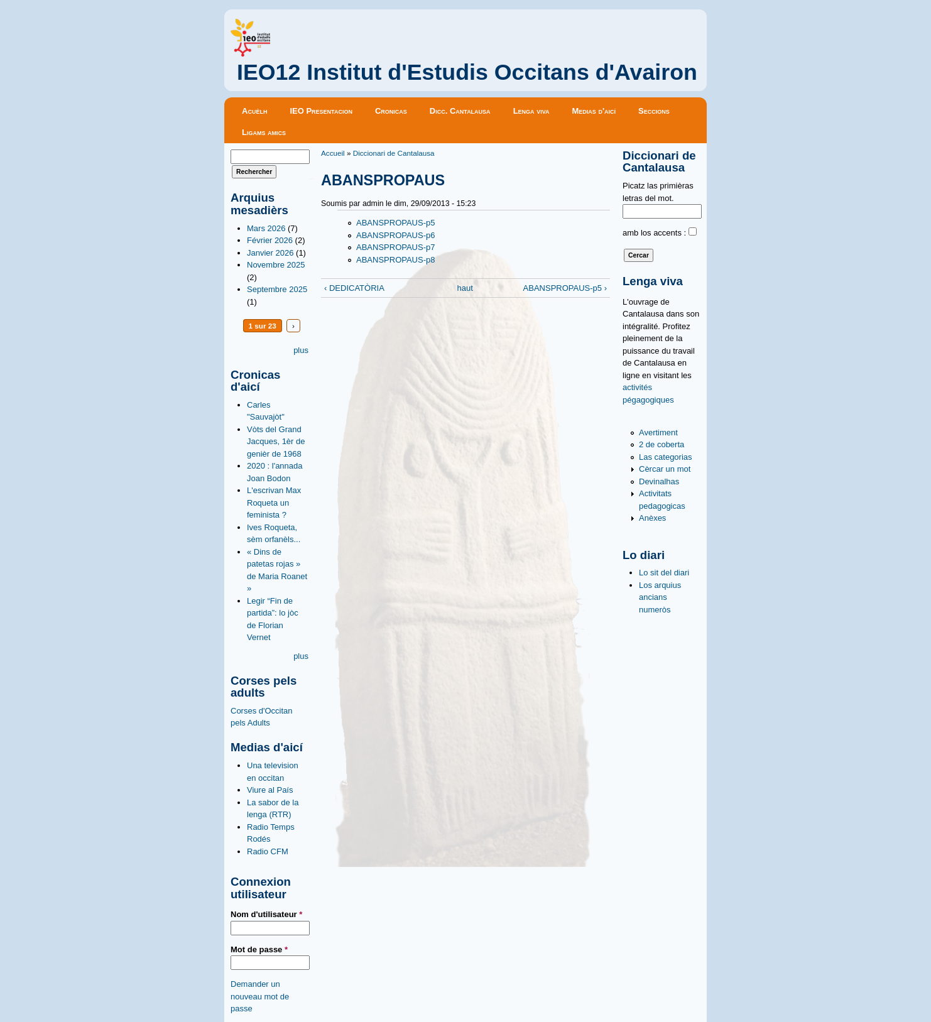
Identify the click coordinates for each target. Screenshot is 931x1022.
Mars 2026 (266, 228)
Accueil (333, 153)
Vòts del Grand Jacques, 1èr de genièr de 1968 (276, 442)
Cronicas (391, 111)
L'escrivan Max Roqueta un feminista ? (274, 502)
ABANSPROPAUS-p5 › (565, 288)
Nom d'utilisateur (266, 914)
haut (463, 288)
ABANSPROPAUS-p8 (395, 259)
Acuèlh (254, 111)
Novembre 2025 (276, 264)
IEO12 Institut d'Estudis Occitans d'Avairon (467, 72)
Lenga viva (531, 111)
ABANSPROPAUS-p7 (395, 247)
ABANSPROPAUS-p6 (395, 235)
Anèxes (652, 518)
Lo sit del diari (664, 572)
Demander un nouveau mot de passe (260, 996)
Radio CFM (267, 851)
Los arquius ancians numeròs (660, 597)
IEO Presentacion (321, 111)
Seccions (654, 111)
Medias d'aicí (594, 111)
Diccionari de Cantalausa (394, 153)
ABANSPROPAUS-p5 (395, 222)
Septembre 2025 (277, 289)
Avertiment (658, 432)
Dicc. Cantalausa (460, 111)
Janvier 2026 (270, 253)
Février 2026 (270, 240)
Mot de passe (259, 949)
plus (300, 350)
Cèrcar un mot (664, 469)
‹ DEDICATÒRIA (354, 288)
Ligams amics (264, 132)
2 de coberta (661, 444)
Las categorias (665, 457)
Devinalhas (659, 481)
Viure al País (270, 790)
